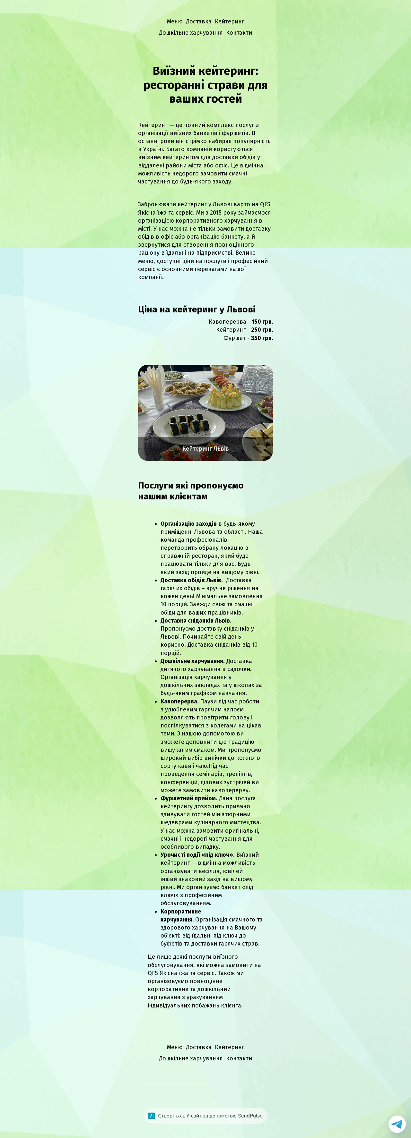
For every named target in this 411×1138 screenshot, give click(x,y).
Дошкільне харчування (191, 32)
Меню (175, 21)
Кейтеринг (229, 21)
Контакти (239, 32)
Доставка (199, 21)
